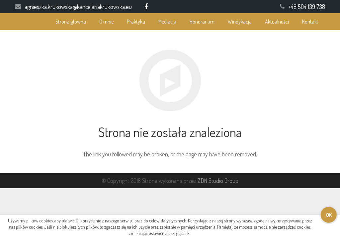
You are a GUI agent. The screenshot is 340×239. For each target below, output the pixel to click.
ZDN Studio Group (218, 180)
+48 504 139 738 (306, 6)
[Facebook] (146, 7)
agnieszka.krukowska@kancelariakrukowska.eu (78, 6)
